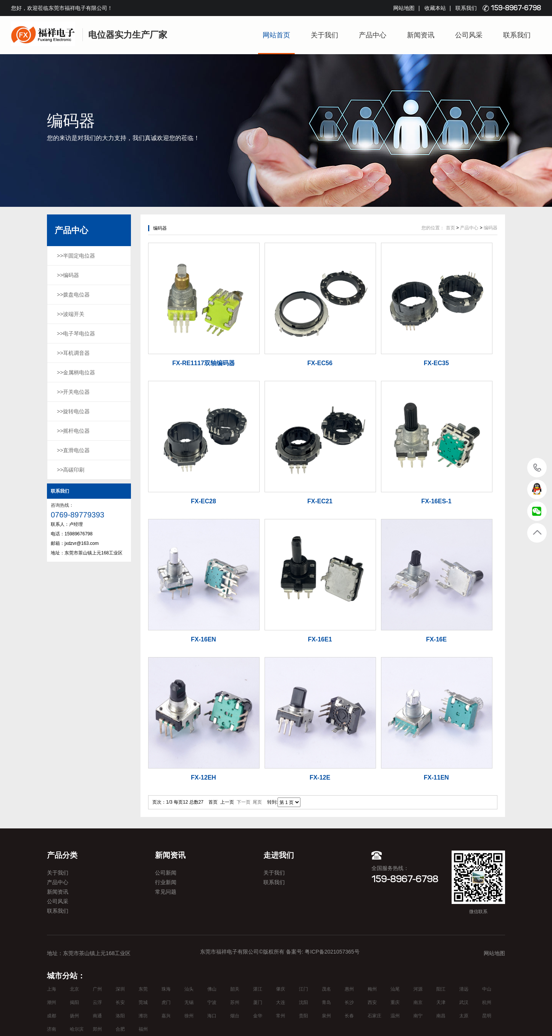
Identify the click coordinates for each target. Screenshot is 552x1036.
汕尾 (395, 989)
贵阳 (303, 1015)
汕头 (189, 989)
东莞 (143, 989)
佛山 (211, 989)
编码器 (490, 227)
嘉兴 (166, 1015)
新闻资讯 (420, 35)
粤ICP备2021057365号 (332, 952)
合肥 (120, 1029)
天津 (440, 1002)
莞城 (143, 1002)
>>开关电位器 (73, 392)
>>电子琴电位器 (76, 333)
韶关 (234, 989)
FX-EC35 (436, 363)
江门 (303, 989)
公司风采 (469, 35)
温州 (395, 1015)
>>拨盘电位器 (73, 295)
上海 (51, 989)
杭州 (486, 1002)
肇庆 (280, 989)
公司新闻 (165, 873)
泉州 (326, 1015)
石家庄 (374, 1015)
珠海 (166, 989)
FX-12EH (203, 777)
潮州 (51, 1002)
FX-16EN (203, 639)
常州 (280, 1015)
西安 (372, 1002)
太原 (463, 1015)
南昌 (440, 1015)
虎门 (166, 1002)
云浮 (97, 1002)
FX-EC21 (319, 501)
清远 (463, 989)
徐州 (189, 1015)
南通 (97, 1015)
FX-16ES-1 (436, 501)
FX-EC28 (203, 501)
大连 (280, 1002)
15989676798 (537, 467)
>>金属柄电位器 (76, 372)
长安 (120, 1002)
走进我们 (278, 855)
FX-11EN (436, 777)
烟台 (234, 1015)
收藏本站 (435, 8)
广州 (97, 989)
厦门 (257, 1002)
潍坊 (143, 1015)
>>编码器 (68, 275)
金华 (257, 1015)
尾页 (257, 802)
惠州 (349, 989)
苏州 (234, 1002)
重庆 (395, 1002)
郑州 (97, 1029)
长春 (349, 1015)
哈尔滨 (77, 1029)
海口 (211, 1015)
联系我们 (466, 8)
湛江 (257, 989)
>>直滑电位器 (73, 450)
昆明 (486, 1015)
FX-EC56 (319, 363)
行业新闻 (165, 882)
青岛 (326, 1002)
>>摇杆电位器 (73, 431)
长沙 (349, 1002)
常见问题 (165, 892)
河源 (418, 989)
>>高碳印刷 (70, 470)
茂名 (326, 989)
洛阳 (120, 1015)
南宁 (418, 1015)
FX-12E (320, 777)
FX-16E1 (320, 639)
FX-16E (436, 639)
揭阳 (74, 1002)
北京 (74, 989)
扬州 (74, 1015)
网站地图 (404, 8)
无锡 (189, 1002)
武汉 (463, 1002)
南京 (418, 1002)
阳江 (440, 989)
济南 (51, 1029)
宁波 (211, 1002)
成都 (51, 1015)
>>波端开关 (70, 314)
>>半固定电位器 (76, 256)
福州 (143, 1029)
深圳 (120, 989)
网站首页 (276, 35)
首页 (450, 227)
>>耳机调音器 (73, 353)
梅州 (372, 989)
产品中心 (372, 35)
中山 (486, 989)
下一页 (243, 802)
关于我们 (324, 35)
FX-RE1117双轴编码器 (203, 363)
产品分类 (62, 855)
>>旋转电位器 (73, 411)
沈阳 (303, 1002)
